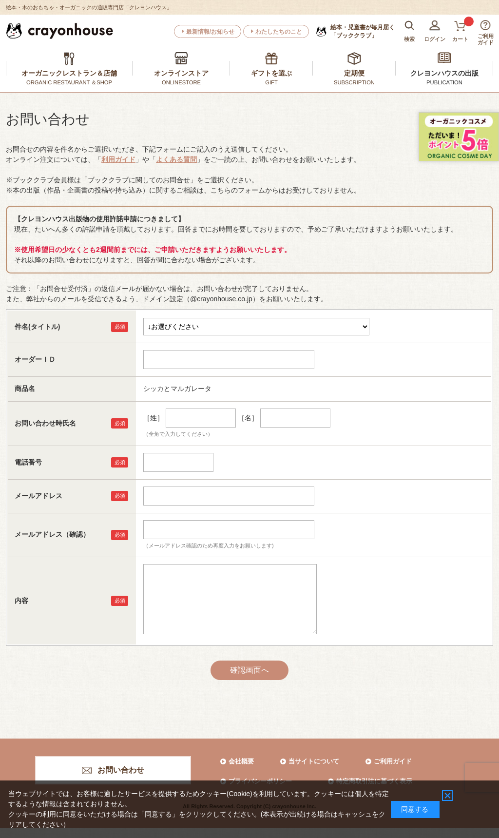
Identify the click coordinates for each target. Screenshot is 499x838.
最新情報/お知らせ (210, 31)
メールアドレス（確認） (52, 534)
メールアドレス (38, 496)
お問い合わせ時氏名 (45, 423)
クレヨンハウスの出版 (444, 73)
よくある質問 (176, 159)
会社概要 (241, 761)
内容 (21, 600)
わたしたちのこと (278, 31)
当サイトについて (313, 761)
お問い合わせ (120, 770)
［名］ (248, 418)
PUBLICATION (444, 82)
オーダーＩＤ (35, 359)
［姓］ (153, 418)
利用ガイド (118, 159)
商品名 (25, 388)
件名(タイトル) (37, 327)
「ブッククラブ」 (362, 31)
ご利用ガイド (393, 761)
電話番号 (28, 462)
